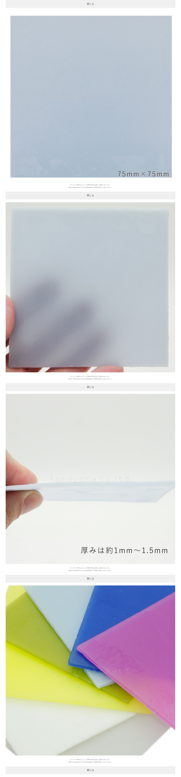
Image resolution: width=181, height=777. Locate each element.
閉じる (90, 4)
